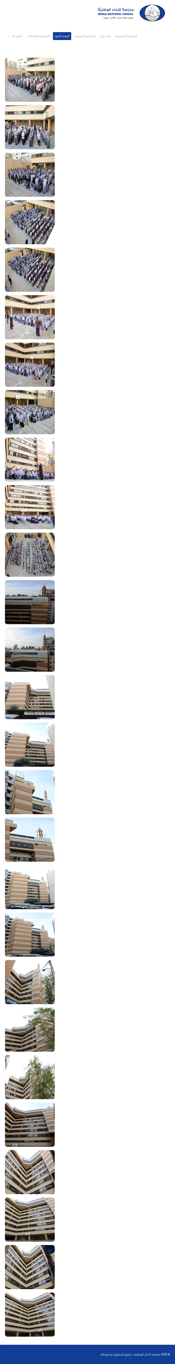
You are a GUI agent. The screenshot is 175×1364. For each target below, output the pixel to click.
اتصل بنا (17, 36)
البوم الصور (62, 36)
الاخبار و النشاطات (38, 36)
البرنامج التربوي (84, 36)
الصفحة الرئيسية (126, 36)
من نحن (105, 36)
